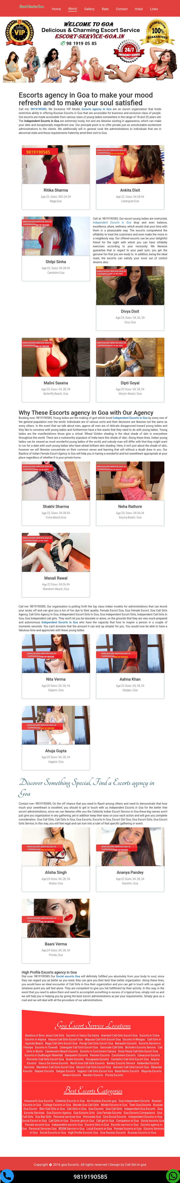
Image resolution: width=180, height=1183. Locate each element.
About (72, 9)
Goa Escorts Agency (59, 1112)
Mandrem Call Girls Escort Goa (55, 1067)
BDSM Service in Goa (72, 1128)
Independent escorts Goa (67, 1124)
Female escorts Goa (37, 1124)
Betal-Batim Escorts (127, 1071)
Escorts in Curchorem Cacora (98, 1051)
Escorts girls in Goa (82, 1120)
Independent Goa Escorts (139, 1108)
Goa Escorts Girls (84, 1112)
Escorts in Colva (149, 1035)
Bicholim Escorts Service (140, 1047)
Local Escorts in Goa (99, 1128)
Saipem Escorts (44, 1071)
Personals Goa (92, 1116)
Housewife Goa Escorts (38, 1100)
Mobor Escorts (72, 1075)
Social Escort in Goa (34, 1120)
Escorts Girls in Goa (97, 1124)
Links (154, 9)
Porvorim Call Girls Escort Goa (45, 1059)
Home (56, 9)
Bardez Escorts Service (121, 1063)
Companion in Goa (127, 1120)
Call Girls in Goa (77, 1108)
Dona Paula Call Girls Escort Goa (138, 1051)
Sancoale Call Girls (111, 1047)
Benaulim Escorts (126, 1043)
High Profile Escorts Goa (83, 1132)
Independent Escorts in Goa (145, 1116)
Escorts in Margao (134, 1039)
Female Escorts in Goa (128, 1128)
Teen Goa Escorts (140, 1104)
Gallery (89, 9)
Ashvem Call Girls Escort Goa (131, 1067)
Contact (122, 9)
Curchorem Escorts (123, 1055)
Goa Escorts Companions (139, 1112)
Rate (105, 9)
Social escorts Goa (152, 1120)
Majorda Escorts (151, 1071)
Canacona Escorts (148, 1055)
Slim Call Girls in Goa (52, 1108)
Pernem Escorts (100, 1055)
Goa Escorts (96, 1108)
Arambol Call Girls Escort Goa (119, 1035)
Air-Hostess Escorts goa (102, 1100)
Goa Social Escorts (114, 1116)
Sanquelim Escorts (76, 1055)
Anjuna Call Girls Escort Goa (65, 1039)
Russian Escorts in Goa (142, 1132)
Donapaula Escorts (97, 1059)
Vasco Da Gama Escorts (53, 1063)
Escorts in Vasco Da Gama (82, 1035)
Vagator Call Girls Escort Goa (95, 1071)
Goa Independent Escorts (134, 1100)
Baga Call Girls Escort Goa (61, 1043)
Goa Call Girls (114, 1108)
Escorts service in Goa (125, 1124)
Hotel (139, 9)
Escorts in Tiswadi (46, 1047)
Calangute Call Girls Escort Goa (79, 1047)
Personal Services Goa (43, 1128)
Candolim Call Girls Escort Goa (130, 1059)
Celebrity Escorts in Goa (70, 1100)
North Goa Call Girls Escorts (87, 1063)
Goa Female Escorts (109, 1112)
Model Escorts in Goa (114, 1104)
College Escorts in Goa (57, 1104)
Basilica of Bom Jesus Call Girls (44, 1035)
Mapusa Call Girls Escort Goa (103, 1039)
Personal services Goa (67, 1116)
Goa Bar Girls (43, 1116)
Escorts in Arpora (35, 1039)
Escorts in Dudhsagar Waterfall (44, 1055)
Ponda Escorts (114, 1075)
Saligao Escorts (65, 1071)
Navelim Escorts (93, 1075)
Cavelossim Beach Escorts (61, 1051)
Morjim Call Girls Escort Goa (93, 1067)
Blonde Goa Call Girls (86, 1104)
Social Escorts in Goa (53, 1132)
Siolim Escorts (75, 1059)
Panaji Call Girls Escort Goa (96, 1043)
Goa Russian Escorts (113, 1132)
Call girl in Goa (105, 1120)
